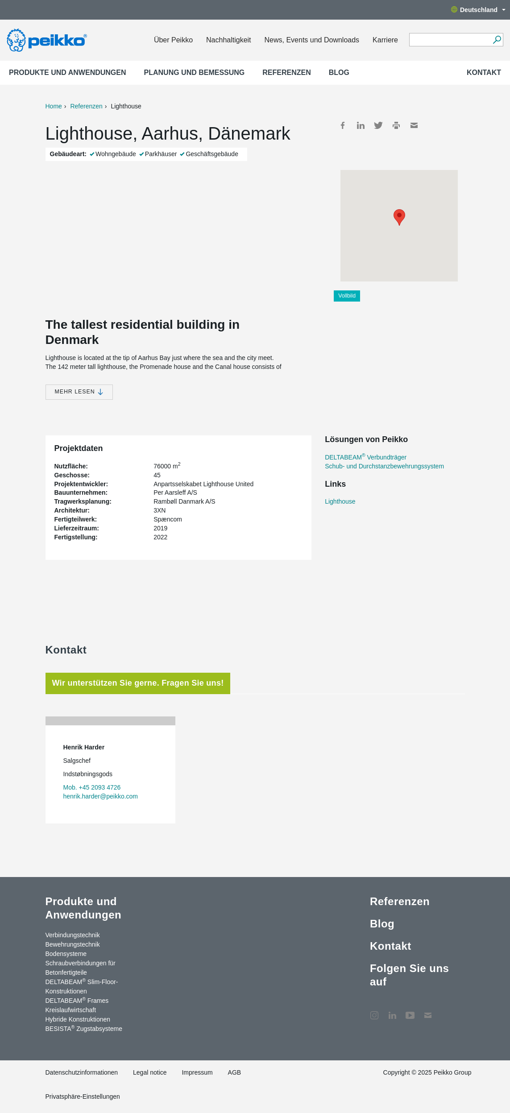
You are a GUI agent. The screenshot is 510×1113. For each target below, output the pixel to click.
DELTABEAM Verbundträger (365, 457)
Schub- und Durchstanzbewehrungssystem (384, 466)
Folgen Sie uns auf (409, 975)
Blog (339, 72)
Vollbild (347, 296)
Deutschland (478, 9)
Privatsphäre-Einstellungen (83, 1096)
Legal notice (150, 1072)
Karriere (385, 40)
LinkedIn (360, 125)
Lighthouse (340, 501)
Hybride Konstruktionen (78, 1019)
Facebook (342, 125)
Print (396, 125)
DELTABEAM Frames (77, 1000)
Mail (414, 125)
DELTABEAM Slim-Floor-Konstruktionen (82, 986)
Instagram (374, 1010)
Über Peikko (173, 40)
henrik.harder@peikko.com (100, 796)
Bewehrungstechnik (73, 944)
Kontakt (484, 72)
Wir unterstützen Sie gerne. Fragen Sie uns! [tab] (138, 683)
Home (54, 106)
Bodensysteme (66, 953)
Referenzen (286, 72)
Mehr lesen (79, 392)
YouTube (410, 1010)
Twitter (378, 125)
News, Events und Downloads (312, 40)
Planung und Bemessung (194, 72)
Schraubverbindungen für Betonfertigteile (81, 968)
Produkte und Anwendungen (67, 72)
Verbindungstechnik (73, 935)
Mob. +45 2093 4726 (92, 787)
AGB (234, 1072)
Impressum (197, 1072)
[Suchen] (496, 39)
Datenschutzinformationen (82, 1072)
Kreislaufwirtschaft (71, 1010)
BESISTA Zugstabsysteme (84, 1028)
